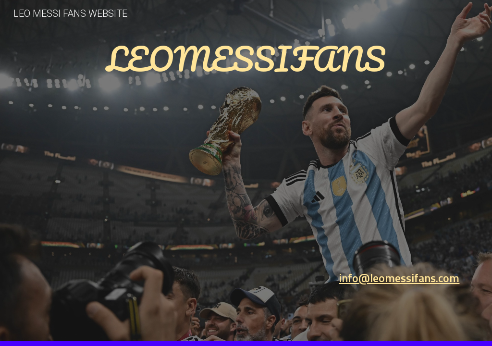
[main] (246, 160)
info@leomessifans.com (399, 277)
